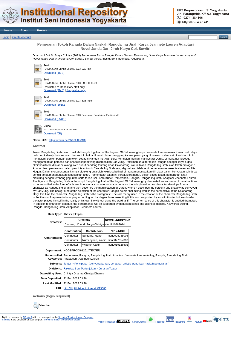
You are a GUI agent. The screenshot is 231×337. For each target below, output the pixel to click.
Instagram (180, 322)
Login (6, 37)
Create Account (21, 37)
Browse (42, 30)
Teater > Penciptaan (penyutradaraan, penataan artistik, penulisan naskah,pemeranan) (116, 263)
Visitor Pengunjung (107, 322)
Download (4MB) (54, 90)
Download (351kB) (55, 104)
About (25, 30)
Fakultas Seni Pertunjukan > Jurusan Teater (90, 268)
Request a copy (76, 90)
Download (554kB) (55, 119)
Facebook (160, 322)
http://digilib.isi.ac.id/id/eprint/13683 (85, 288)
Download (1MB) (54, 72)
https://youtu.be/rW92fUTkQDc (67, 140)
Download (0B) (53, 133)
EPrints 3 (27, 317)
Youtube (198, 322)
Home (8, 30)
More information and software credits (62, 320)
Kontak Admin (139, 322)
